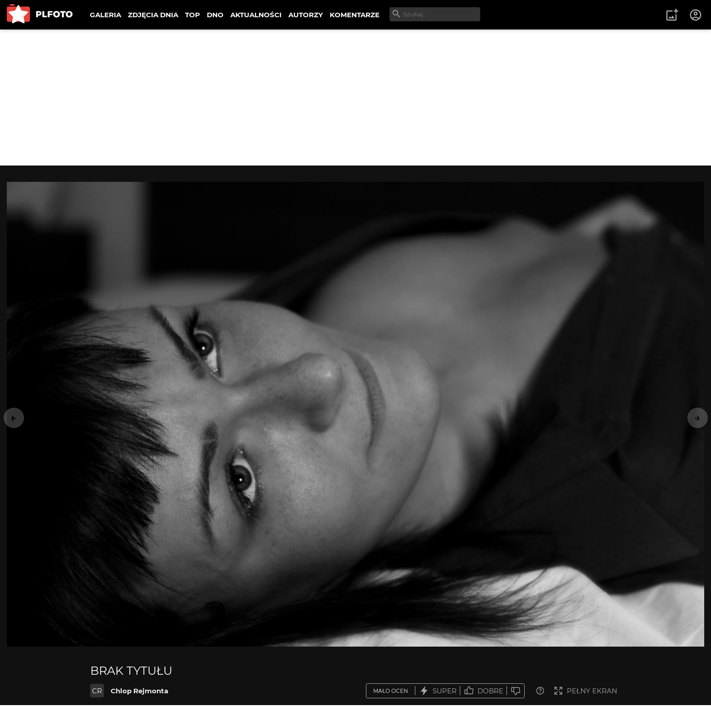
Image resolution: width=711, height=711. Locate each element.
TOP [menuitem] (192, 14)
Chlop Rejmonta (139, 691)
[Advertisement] (355, 97)
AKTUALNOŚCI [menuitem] (256, 14)
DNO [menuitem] (215, 14)
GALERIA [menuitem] (105, 14)
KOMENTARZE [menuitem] (355, 14)
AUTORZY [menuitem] (305, 14)
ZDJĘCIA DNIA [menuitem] (153, 14)
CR (97, 691)
